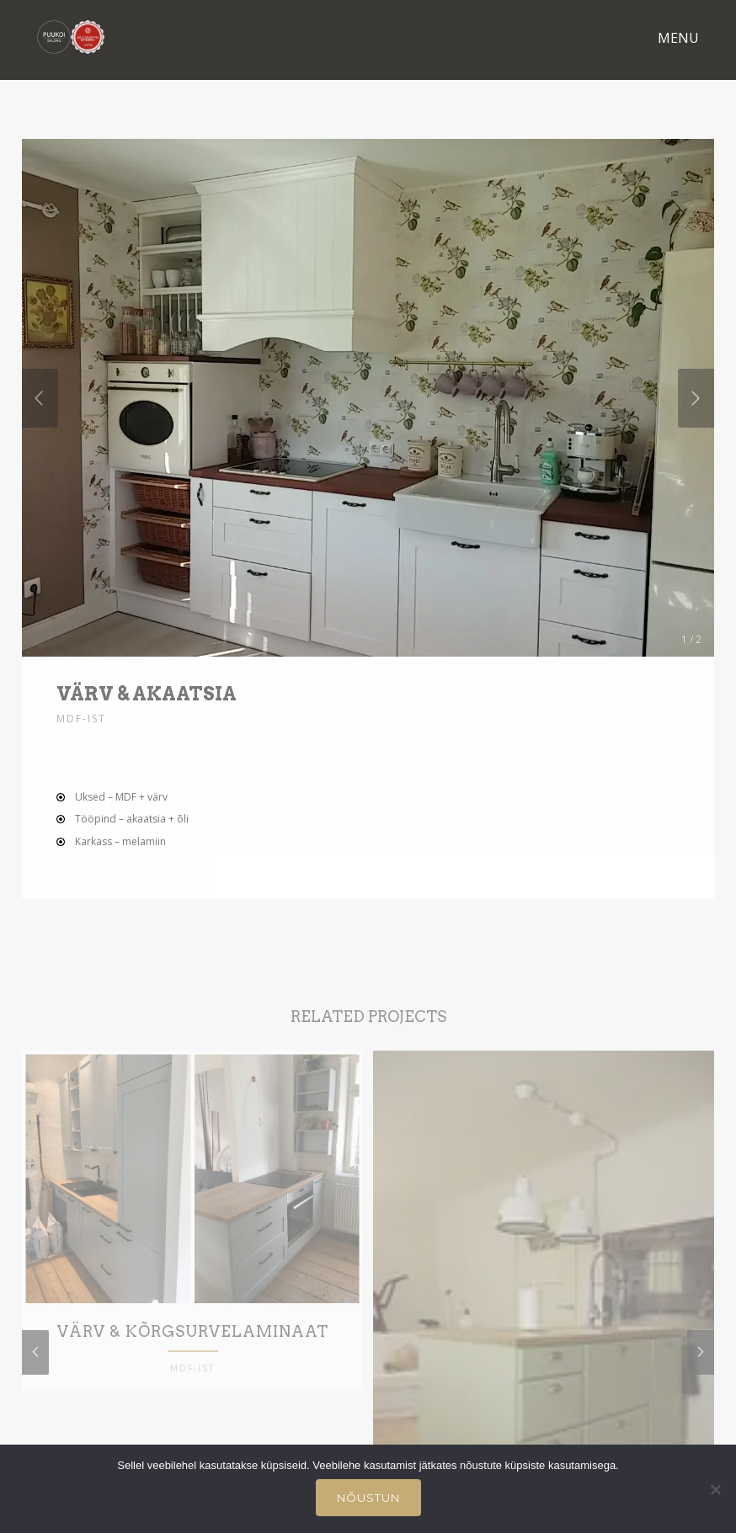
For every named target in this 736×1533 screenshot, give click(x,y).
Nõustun (368, 1497)
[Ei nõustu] (715, 1489)
